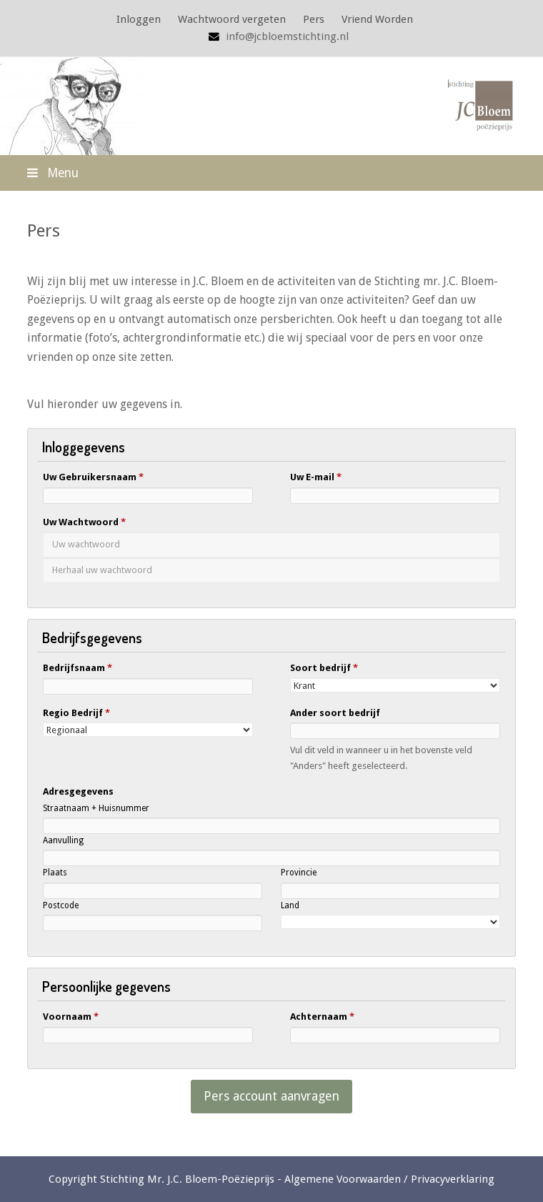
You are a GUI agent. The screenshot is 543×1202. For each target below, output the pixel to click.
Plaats (55, 873)
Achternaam (322, 1016)
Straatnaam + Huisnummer (96, 808)
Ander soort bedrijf (335, 712)
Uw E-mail (316, 477)
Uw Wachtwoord (84, 522)
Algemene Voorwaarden (342, 1179)
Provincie (299, 873)
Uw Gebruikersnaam (93, 477)
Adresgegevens (78, 791)
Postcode (61, 905)
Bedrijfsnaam (77, 667)
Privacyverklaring (452, 1179)
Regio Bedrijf (76, 712)
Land (290, 905)
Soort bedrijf (324, 667)
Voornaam (71, 1016)
